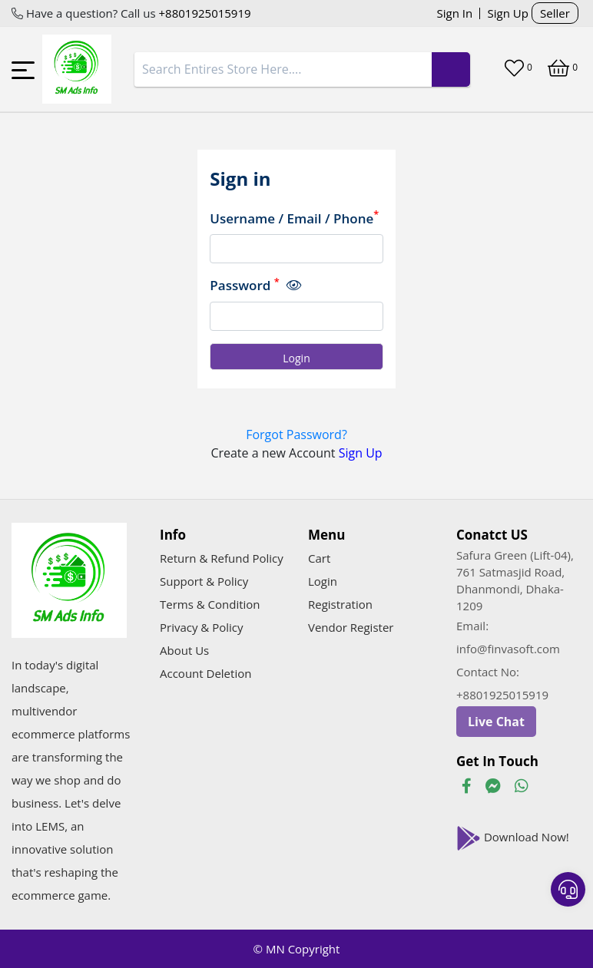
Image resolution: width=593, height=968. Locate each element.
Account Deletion (205, 673)
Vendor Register (350, 627)
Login (322, 581)
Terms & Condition (210, 604)
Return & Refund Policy (221, 558)
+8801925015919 (203, 13)
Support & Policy (204, 581)
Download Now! (512, 838)
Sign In (455, 13)
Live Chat (496, 721)
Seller (555, 13)
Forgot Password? (296, 434)
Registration (340, 604)
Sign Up (508, 13)
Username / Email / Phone (294, 218)
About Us (184, 650)
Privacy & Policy (201, 627)
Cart (319, 558)
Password (255, 285)
